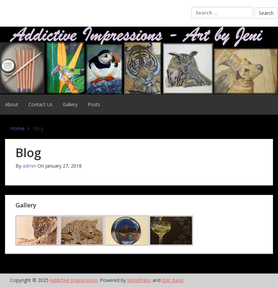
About (11, 104)
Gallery (70, 104)
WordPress (139, 280)
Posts (94, 104)
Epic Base (172, 280)
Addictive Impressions (74, 280)
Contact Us (40, 104)
